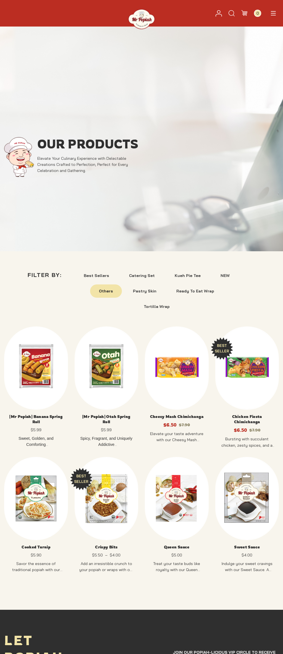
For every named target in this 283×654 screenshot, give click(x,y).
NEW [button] (225, 275)
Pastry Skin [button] (144, 291)
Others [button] (106, 291)
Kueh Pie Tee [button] (188, 275)
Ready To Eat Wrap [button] (195, 291)
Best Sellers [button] (96, 275)
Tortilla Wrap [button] (157, 306)
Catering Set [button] (142, 275)
